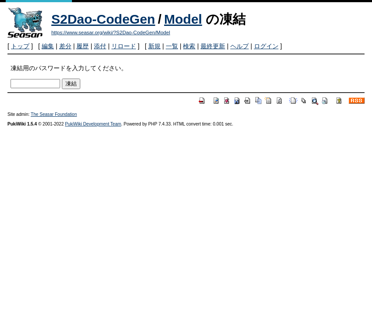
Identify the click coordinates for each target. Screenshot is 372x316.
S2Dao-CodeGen (103, 19)
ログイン (266, 46)
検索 (189, 46)
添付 (100, 46)
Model (183, 19)
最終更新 (212, 46)
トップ (20, 46)
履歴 (82, 46)
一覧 (172, 46)
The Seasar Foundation (54, 114)
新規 (154, 46)
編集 (48, 46)
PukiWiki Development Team (93, 124)
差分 (65, 46)
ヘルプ (239, 46)
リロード (123, 46)
